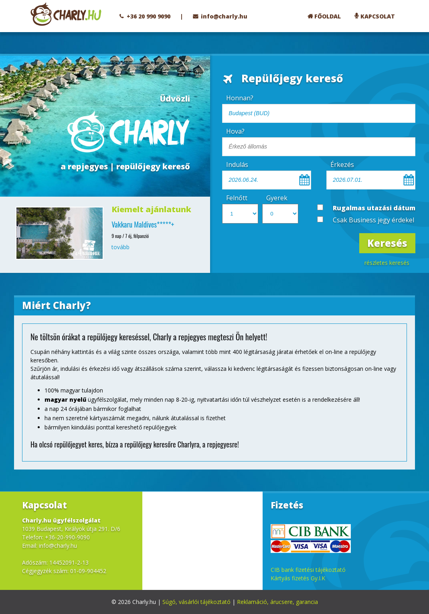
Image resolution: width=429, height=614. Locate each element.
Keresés (387, 243)
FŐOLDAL (327, 16)
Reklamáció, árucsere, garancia (277, 602)
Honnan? (239, 98)
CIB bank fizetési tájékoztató (308, 569)
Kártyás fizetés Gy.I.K (298, 578)
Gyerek (276, 197)
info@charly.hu (224, 16)
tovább (120, 247)
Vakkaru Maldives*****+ (142, 224)
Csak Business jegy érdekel (373, 220)
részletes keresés (386, 262)
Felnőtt (236, 197)
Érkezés (342, 164)
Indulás (237, 164)
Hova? (235, 131)
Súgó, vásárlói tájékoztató (196, 602)
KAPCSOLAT (377, 16)
